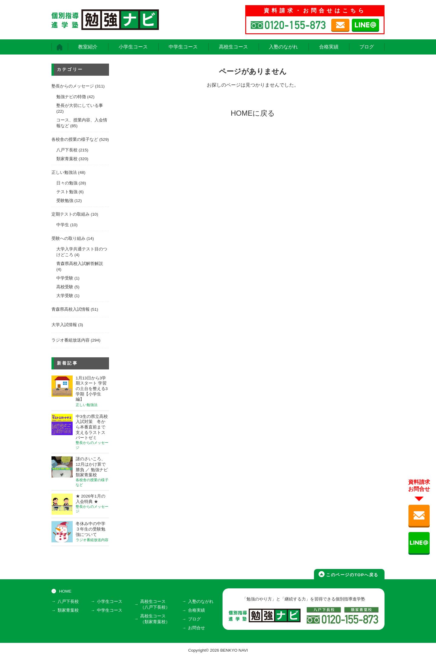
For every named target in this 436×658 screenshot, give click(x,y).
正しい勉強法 (64, 172)
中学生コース (183, 46)
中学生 (62, 225)
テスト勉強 (67, 192)
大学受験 (64, 295)
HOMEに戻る (253, 113)
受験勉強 (64, 200)
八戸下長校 (67, 150)
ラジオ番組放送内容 (70, 340)
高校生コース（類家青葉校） (155, 619)
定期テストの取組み (70, 214)
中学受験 (64, 278)
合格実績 (329, 46)
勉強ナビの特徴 (71, 96)
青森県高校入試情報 (70, 309)
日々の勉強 (67, 183)
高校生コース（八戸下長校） (155, 604)
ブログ (366, 46)
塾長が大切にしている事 (79, 105)
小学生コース (133, 46)
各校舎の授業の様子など (74, 139)
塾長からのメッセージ (72, 86)
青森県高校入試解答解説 (79, 263)
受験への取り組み (68, 238)
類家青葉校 (67, 159)
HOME (65, 591)
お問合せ (196, 628)
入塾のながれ (283, 46)
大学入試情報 (64, 324)
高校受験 (64, 287)
